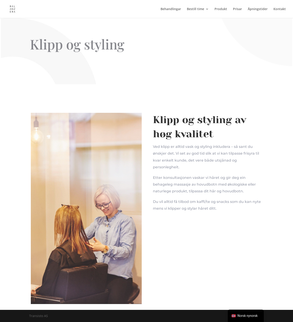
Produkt (221, 9)
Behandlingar (171, 9)
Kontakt (279, 9)
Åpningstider (258, 9)
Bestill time (195, 9)
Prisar (237, 9)
